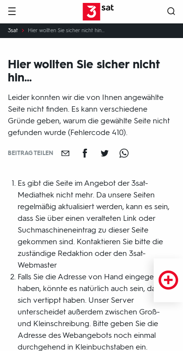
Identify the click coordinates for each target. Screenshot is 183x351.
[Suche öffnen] (171, 11)
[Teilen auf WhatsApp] (124, 153)
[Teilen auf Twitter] (104, 153)
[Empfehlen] (65, 153)
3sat (13, 31)
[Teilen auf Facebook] (85, 153)
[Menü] (11, 11)
